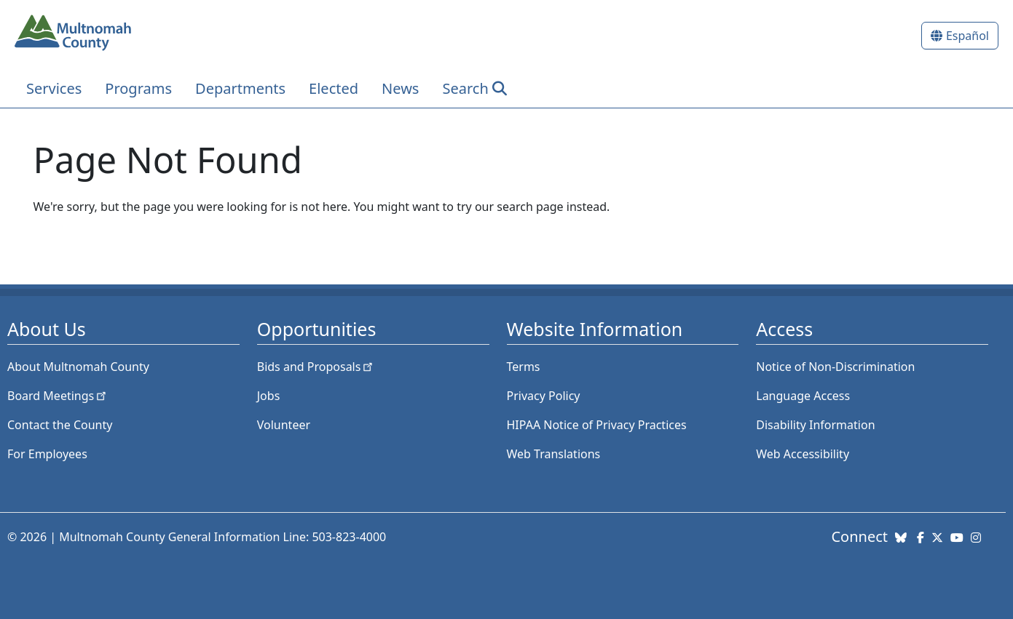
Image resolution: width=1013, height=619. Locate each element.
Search (465, 88)
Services (54, 88)
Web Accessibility (802, 454)
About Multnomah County (78, 367)
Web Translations (554, 454)
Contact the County (59, 425)
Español (967, 36)
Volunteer (283, 425)
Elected (333, 88)
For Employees (47, 454)
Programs (138, 88)
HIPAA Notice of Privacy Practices (597, 425)
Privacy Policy (543, 396)
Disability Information (815, 425)
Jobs (268, 396)
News (400, 88)
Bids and (316, 367)
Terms (523, 367)
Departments (240, 88)
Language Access (803, 396)
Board (58, 396)
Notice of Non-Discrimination (835, 367)
